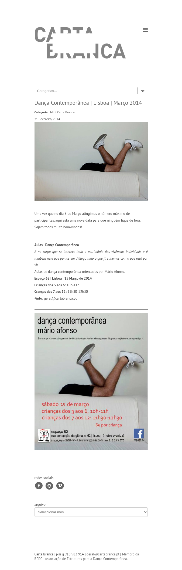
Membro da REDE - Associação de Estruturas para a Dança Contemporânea (87, 556)
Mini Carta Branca (62, 112)
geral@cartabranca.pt (103, 554)
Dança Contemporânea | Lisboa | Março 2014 (88, 102)
